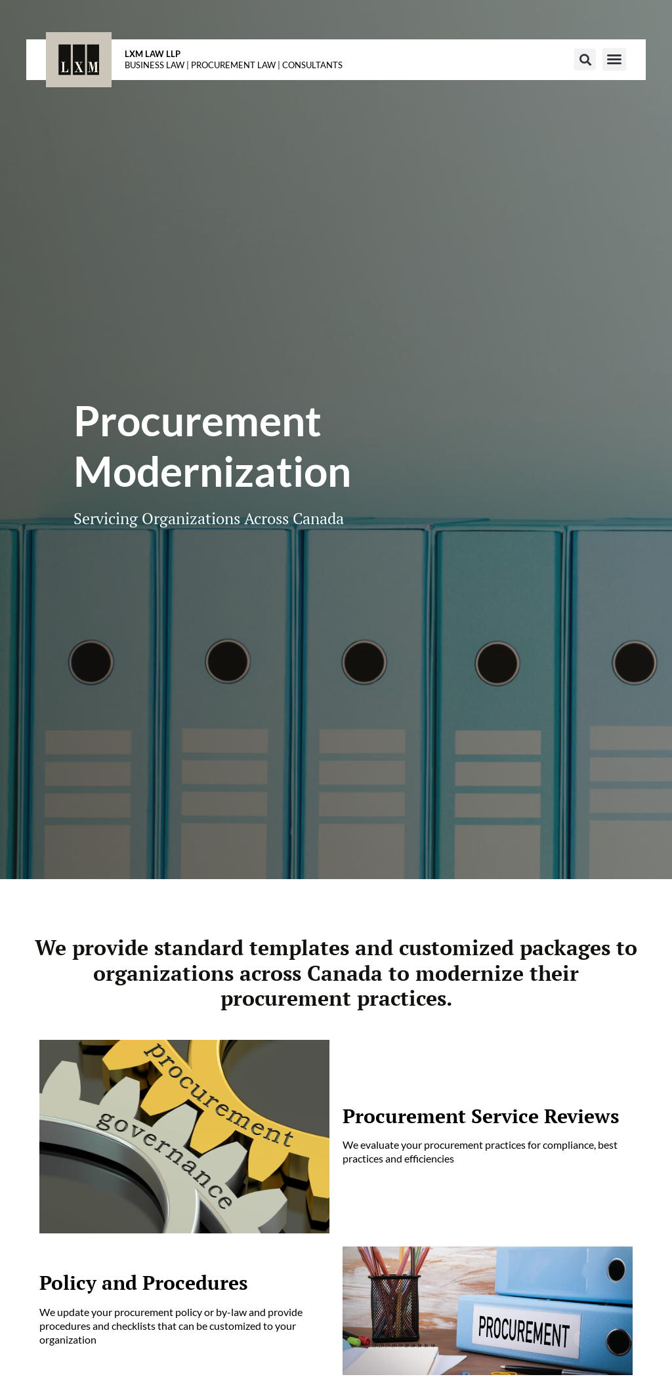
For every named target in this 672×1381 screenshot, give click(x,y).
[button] (585, 59)
